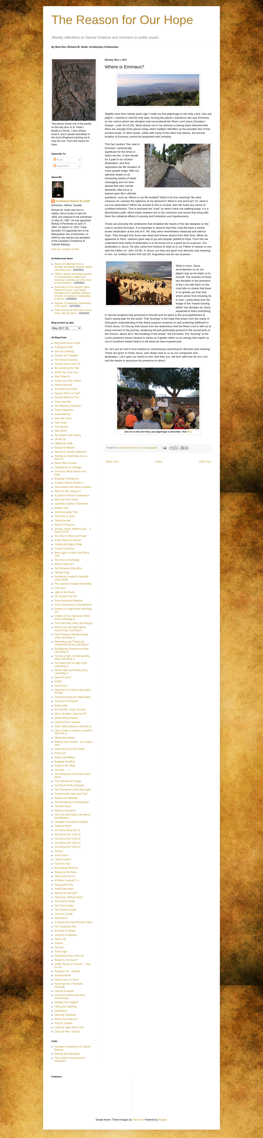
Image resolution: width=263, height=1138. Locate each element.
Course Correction (64, 548)
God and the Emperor (66, 701)
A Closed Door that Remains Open (73, 922)
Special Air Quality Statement (70, 451)
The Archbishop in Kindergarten (71, 802)
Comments (61, 166)
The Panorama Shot (65, 926)
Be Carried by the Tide (66, 368)
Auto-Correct (61, 855)
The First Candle (63, 914)
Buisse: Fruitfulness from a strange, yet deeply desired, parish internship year (73, 267)
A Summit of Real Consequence (71, 495)
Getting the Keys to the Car (69, 955)
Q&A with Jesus (63, 418)
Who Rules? (61, 918)
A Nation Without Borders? (68, 482)
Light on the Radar (64, 592)
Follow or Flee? (62, 826)
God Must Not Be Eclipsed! (69, 785)
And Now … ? (62, 770)
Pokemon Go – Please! (67, 971)
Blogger (162, 1119)
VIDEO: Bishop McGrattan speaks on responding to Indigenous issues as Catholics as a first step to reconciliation (73, 278)
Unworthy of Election (65, 935)
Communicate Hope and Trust (70, 793)
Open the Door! (62, 677)
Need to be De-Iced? (65, 893)
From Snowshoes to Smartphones (73, 604)
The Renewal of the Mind (68, 568)
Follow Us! (60, 753)
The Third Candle (64, 905)
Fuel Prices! (60, 685)
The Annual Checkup (65, 359)
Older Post (205, 461)
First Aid (58, 947)
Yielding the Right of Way (68, 544)
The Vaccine (61, 426)
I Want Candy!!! (62, 859)
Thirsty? (58, 851)
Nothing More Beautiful (67, 1053)
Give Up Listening (64, 351)
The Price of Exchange (66, 560)
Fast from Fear (62, 863)
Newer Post (112, 461)
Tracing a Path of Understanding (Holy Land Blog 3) (72, 657)
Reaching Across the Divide (69, 749)
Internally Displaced (65, 1014)
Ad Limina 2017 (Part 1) (67, 846)
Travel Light (60, 951)
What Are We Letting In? (67, 491)
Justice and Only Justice (67, 380)
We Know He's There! (66, 499)
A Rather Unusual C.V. (66, 880)
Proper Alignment (63, 409)
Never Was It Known (65, 463)
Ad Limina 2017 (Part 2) (67, 842)
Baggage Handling (64, 761)
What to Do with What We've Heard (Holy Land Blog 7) (70, 629)
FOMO (58, 681)
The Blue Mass (62, 806)
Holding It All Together (66, 1002)
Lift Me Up (60, 439)
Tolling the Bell (62, 520)
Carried (58, 943)
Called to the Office (64, 765)
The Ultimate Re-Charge (67, 781)
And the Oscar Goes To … (68, 364)
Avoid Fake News (64, 888)
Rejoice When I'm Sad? (67, 393)
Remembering (62, 414)
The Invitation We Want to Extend (72, 487)
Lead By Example (64, 991)
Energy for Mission (64, 447)
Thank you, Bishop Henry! (68, 897)
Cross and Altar (62, 401)
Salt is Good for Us (64, 876)
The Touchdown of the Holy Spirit (72, 789)
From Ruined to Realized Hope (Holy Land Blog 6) (71, 636)
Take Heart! (60, 422)
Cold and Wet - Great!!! (67, 1031)
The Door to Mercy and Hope (70, 536)
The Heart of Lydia (64, 516)
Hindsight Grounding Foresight (71, 821)
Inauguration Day (63, 884)
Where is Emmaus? (65, 810)
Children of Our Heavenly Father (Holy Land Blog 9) (72, 617)
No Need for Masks (65, 930)
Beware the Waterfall (65, 798)
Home (159, 461)
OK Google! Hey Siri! (65, 596)
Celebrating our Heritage (67, 467)
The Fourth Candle (64, 901)
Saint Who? (60, 430)
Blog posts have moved (67, 343)
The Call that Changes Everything (72, 583)
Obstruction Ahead (64, 737)
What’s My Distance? (65, 1019)
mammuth (137, 1119)
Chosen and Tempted (66, 355)
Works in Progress (64, 524)
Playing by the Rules (65, 872)
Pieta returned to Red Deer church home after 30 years (73, 311)
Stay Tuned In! (62, 376)
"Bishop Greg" (62, 572)
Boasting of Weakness (66, 478)
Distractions (60, 1010)
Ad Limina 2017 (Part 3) (67, 838)
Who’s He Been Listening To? (70, 713)
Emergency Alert (63, 347)
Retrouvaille (60, 705)
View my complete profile (65, 249)
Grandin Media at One (66, 397)
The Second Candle (65, 909)
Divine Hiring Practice (66, 718)
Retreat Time (61, 508)
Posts (58, 159)
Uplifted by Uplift (63, 443)
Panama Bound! (63, 384)
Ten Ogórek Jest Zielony (67, 435)
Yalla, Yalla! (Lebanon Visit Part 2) (73, 726)
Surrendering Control (65, 389)
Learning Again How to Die (69, 1027)
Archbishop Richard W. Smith (72, 201)
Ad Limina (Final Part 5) (67, 830)
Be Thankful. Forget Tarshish (70, 709)
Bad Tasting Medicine (66, 867)
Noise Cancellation (64, 757)
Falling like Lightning (65, 1006)
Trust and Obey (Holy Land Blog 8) (73, 623)
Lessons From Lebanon (67, 722)
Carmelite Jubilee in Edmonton (71, 503)
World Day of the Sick (66, 372)
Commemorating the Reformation (72, 697)
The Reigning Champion (67, 405)
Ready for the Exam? (66, 960)
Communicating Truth (66, 512)
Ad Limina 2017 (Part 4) (67, 834)
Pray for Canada (63, 1023)
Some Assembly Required (68, 600)
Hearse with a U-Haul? (66, 979)
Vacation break (62, 975)
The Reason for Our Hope (122, 20)
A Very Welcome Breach (67, 540)
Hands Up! (60, 939)
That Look (59, 588)
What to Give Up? (64, 564)
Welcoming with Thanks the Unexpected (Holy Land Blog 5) (71, 643)
